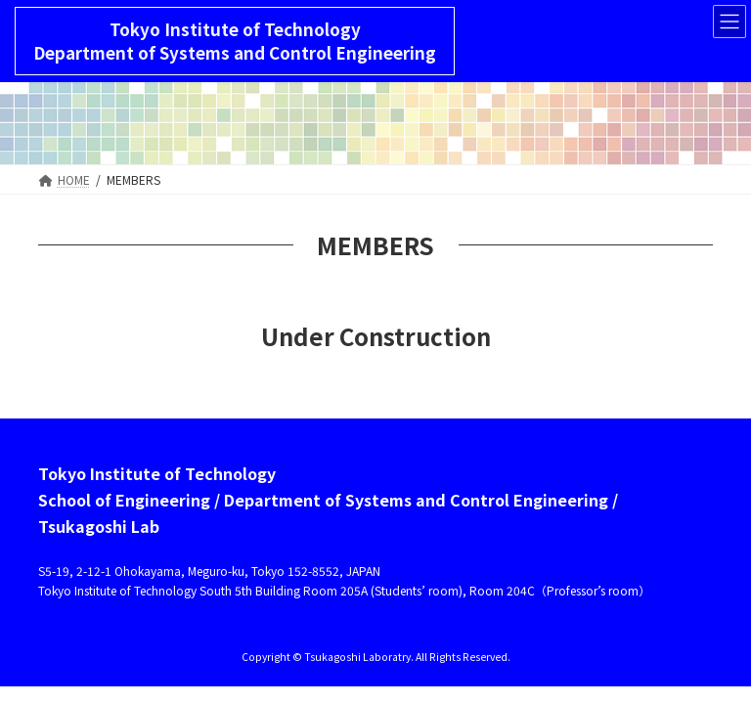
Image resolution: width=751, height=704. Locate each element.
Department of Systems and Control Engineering (234, 52)
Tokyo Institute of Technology (235, 29)
